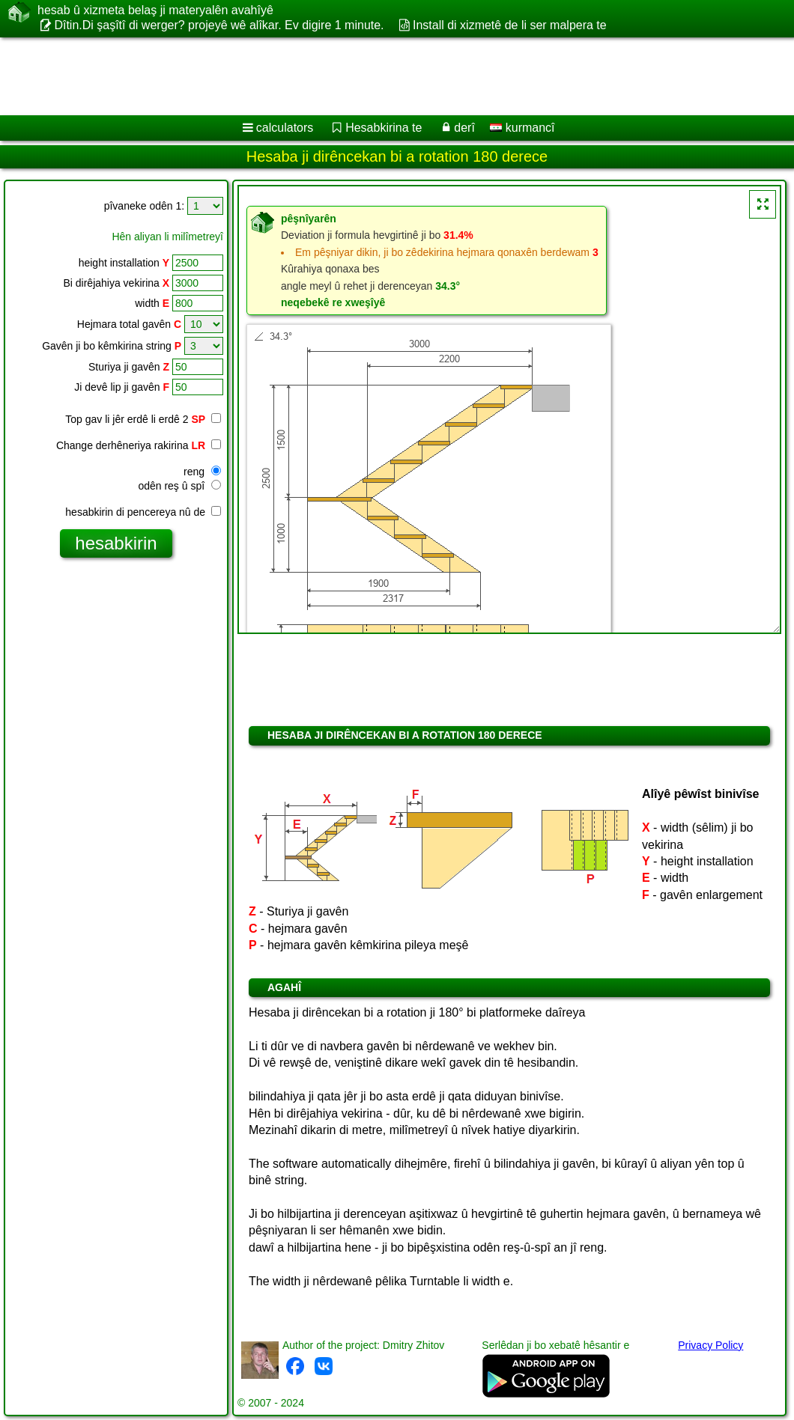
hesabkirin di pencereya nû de (143, 512)
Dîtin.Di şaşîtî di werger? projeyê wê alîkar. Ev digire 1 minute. (219, 25)
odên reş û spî (179, 486)
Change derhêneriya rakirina (138, 445)
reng (202, 472)
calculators (284, 127)
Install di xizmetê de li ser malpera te (510, 25)
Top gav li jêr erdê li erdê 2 (143, 419)
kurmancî (522, 127)
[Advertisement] (382, 76)
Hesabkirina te (383, 127)
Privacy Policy (710, 1345)
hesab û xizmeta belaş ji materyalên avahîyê (155, 10)
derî (464, 127)
